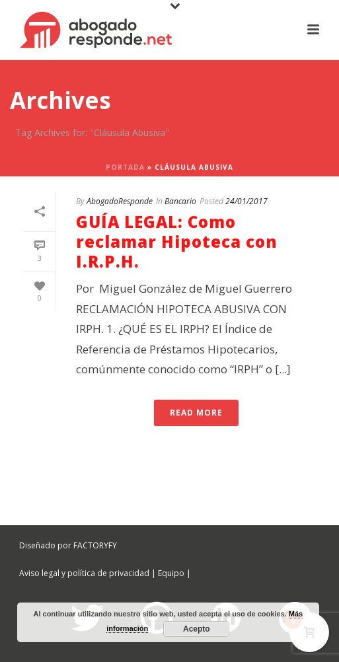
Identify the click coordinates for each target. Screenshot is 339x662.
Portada (125, 167)
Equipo (171, 573)
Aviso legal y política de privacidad (84, 573)
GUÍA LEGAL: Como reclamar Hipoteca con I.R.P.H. (177, 241)
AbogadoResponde (120, 201)
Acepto (196, 629)
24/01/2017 (246, 201)
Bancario (180, 201)
